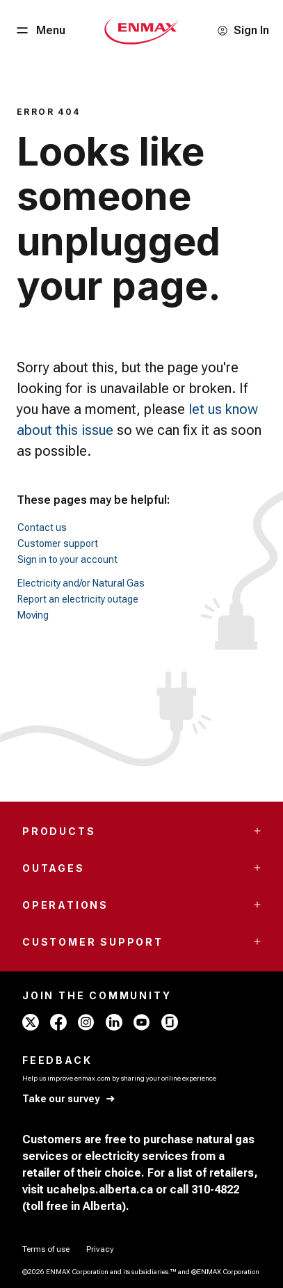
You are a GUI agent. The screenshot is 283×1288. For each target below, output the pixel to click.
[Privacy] (100, 1249)
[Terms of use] (46, 1249)
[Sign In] (243, 30)
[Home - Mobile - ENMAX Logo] (141, 31)
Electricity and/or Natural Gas (81, 583)
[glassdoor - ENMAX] (169, 1022)
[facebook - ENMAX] (58, 1022)
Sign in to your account (67, 559)
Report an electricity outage (77, 599)
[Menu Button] (39, 30)
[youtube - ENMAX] (142, 1022)
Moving (33, 615)
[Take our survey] (69, 1099)
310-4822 (215, 1189)
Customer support (57, 543)
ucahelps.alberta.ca (100, 1189)
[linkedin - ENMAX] (114, 1022)
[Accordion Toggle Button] (257, 830)
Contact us (42, 527)
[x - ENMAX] (30, 1022)
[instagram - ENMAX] (86, 1022)
